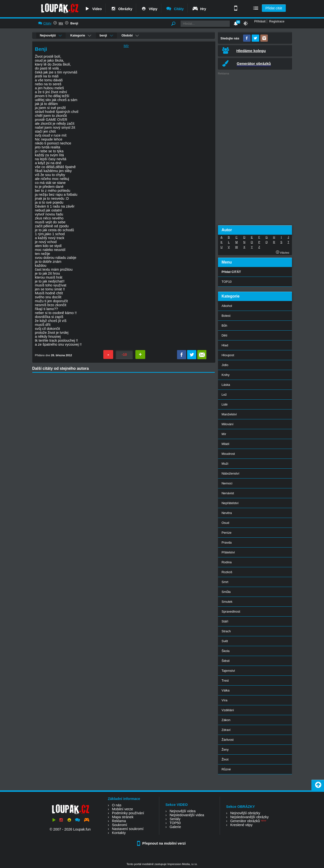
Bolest (226, 316)
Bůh (224, 325)
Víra (225, 700)
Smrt (225, 582)
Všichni (282, 252)
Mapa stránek (122, 817)
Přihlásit (260, 21)
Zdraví (226, 730)
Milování (228, 424)
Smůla (226, 592)
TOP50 (174, 823)
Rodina (227, 562)
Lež (224, 394)
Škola (226, 651)
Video (93, 9)
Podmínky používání (128, 813)
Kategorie (80, 35)
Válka (226, 690)
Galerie (175, 827)
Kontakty (119, 833)
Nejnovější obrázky (245, 813)
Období (130, 35)
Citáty (175, 9)
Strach (226, 631)
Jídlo (225, 365)
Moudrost (228, 454)
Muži (225, 463)
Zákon (226, 720)
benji (106, 35)
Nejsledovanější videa (187, 815)
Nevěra (227, 513)
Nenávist (228, 493)
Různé (226, 769)
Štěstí (226, 661)
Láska (226, 385)
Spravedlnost (231, 611)
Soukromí (119, 825)
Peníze (227, 532)
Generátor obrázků (245, 821)
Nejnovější (51, 35)
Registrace (277, 21)
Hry (199, 9)
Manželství (229, 414)
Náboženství (230, 473)
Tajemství (228, 671)
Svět (225, 641)
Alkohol (227, 306)
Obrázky (121, 9)
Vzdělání (228, 710)
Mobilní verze (122, 809)
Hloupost (228, 355)
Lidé (225, 404)
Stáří (225, 621)
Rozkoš (227, 572)
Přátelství (228, 552)
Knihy (226, 375)
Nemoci (227, 483)
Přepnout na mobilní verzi (162, 843)
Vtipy (149, 9)
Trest (225, 680)
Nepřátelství (230, 503)
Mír (61, 23)
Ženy (225, 749)
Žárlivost (228, 740)
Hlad (225, 345)
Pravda (227, 542)
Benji (74, 23)
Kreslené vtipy (241, 825)
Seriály (175, 819)
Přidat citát (273, 8)
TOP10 (227, 281)
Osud (225, 523)
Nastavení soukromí (128, 829)
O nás (116, 805)
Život (225, 759)
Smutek (227, 601)
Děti (224, 335)
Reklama (119, 821)
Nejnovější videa (183, 811)
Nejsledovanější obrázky (249, 817)
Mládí (226, 444)
